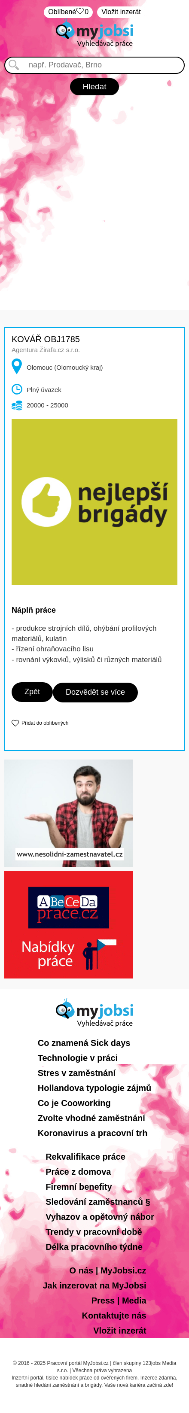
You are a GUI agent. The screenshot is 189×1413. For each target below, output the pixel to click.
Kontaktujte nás (114, 1315)
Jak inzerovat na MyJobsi (94, 1285)
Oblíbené (68, 12)
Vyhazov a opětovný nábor (100, 1217)
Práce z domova (78, 1171)
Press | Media (118, 1300)
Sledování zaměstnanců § (98, 1201)
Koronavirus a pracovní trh (93, 1133)
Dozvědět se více (95, 692)
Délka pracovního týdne (94, 1247)
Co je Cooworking (74, 1103)
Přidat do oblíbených (44, 723)
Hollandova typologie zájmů (94, 1088)
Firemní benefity (79, 1186)
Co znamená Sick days (84, 1043)
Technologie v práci (78, 1058)
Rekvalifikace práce (85, 1156)
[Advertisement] (94, 194)
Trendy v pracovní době (94, 1232)
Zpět (32, 691)
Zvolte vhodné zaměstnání (91, 1118)
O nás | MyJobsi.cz (108, 1270)
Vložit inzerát (121, 11)
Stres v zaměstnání (77, 1073)
